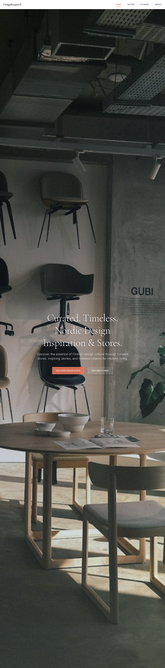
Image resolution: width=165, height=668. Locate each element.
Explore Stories (100, 371)
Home (118, 4)
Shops (130, 4)
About (158, 4)
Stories (144, 4)
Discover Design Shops (68, 371)
